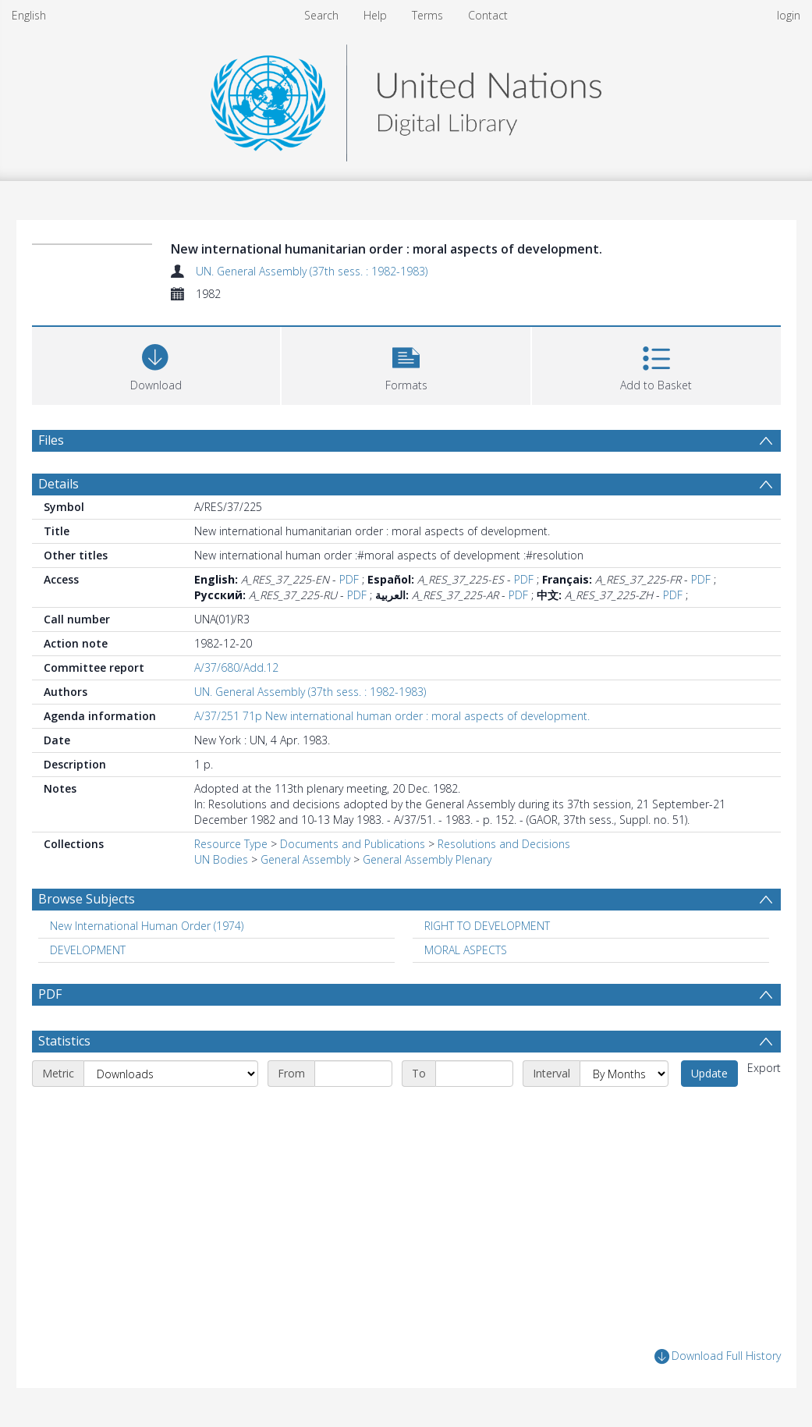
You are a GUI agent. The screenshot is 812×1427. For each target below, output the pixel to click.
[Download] (156, 364)
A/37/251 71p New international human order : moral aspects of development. (392, 715)
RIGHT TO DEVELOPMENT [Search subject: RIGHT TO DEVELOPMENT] (487, 925)
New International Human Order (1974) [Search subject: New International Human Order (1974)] (146, 925)
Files (51, 440)
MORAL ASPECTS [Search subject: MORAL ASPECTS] (465, 949)
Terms (427, 15)
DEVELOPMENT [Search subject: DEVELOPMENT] (88, 949)
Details (58, 483)
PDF (349, 579)
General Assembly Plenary (427, 859)
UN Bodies (221, 859)
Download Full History (717, 1356)
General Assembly (305, 859)
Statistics (64, 1040)
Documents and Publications (352, 843)
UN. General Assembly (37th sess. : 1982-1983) (311, 271)
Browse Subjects (86, 898)
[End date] (474, 1073)
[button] (406, 364)
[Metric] (170, 1073)
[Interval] (624, 1073)
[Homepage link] (405, 98)
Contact (488, 15)
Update (709, 1073)
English (29, 15)
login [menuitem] (788, 15)
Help (375, 15)
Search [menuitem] (321, 15)
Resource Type (231, 843)
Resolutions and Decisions (504, 843)
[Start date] (353, 1073)
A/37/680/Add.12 (236, 667)
